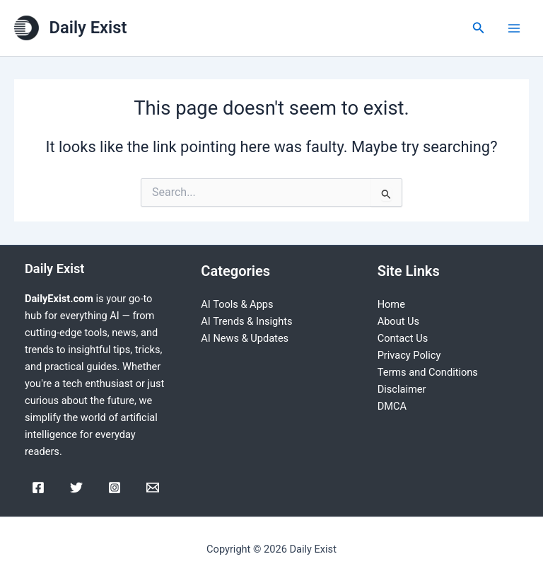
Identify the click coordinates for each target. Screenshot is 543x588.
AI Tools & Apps (237, 304)
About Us (398, 321)
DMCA (392, 406)
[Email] (152, 487)
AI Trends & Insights (246, 321)
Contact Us (403, 338)
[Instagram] (114, 487)
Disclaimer (402, 389)
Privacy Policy (409, 355)
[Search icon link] (478, 28)
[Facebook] (38, 487)
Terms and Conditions (428, 372)
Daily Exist (88, 28)
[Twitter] (76, 487)
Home (391, 304)
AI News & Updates (244, 338)
